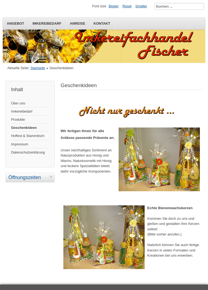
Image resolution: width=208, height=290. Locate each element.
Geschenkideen (24, 128)
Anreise (77, 23)
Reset (126, 6)
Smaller (141, 6)
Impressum (19, 144)
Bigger (114, 6)
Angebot (15, 23)
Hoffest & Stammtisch (27, 136)
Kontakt (102, 23)
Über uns (18, 103)
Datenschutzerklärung (28, 152)
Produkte (18, 119)
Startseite (37, 68)
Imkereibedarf (46, 23)
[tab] (51, 177)
